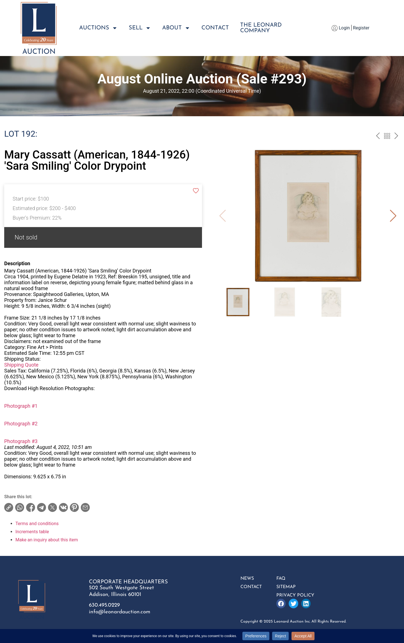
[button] (393, 216)
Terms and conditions (37, 523)
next (396, 136)
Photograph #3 (21, 441)
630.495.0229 (104, 605)
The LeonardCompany (261, 28)
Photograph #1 (21, 406)
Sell (140, 28)
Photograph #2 (21, 424)
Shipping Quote (21, 365)
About (176, 28)
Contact (215, 28)
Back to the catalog (387, 136)
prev (377, 136)
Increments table (32, 531)
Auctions (98, 28)
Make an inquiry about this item (46, 539)
